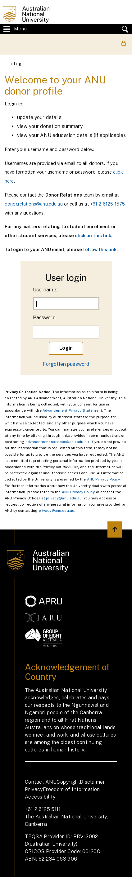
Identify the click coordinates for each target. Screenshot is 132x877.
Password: (45, 318)
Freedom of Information (71, 789)
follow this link (99, 249)
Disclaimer (92, 782)
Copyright (68, 782)
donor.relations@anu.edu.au (34, 203)
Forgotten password (66, 364)
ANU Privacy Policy (103, 479)
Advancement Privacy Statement (72, 410)
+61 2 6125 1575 (107, 203)
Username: (45, 290)
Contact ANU (41, 782)
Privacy (34, 789)
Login (19, 63)
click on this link (93, 235)
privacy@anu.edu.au (64, 498)
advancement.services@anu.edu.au (57, 442)
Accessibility (40, 797)
